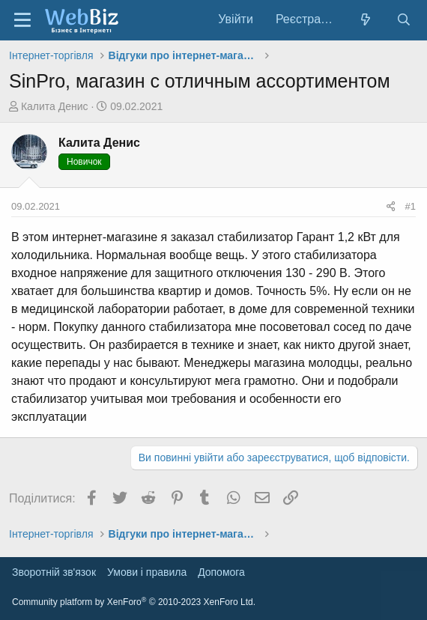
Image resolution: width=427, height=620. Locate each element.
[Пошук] (403, 19)
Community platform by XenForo (133, 602)
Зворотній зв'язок (54, 572)
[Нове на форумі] (366, 19)
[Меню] (22, 20)
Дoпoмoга (221, 572)
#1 (410, 206)
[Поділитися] (390, 206)
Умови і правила (147, 572)
